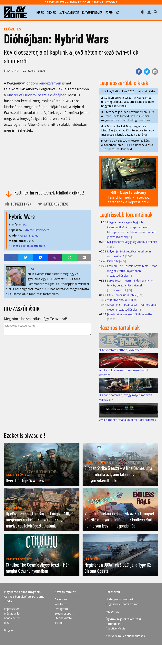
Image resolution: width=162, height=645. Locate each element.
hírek (40, 12)
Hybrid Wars (22, 216)
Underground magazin (120, 599)
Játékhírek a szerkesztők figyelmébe (129, 314)
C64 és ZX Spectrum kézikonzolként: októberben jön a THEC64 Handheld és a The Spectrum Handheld (127, 145)
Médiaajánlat (12, 613)
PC (25, 224)
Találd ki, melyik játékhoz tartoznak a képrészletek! (129, 197)
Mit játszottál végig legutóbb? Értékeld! (132, 242)
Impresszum (12, 609)
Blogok (8, 630)
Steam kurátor (64, 618)
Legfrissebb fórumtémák (126, 214)
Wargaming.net (28, 235)
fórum (109, 12)
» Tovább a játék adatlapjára (27, 245)
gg (117, 12)
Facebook (61, 599)
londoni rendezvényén (43, 83)
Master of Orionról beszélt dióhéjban (36, 95)
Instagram (61, 609)
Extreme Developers (36, 230)
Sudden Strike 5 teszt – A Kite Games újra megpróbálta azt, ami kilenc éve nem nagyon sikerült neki (127, 102)
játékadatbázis (69, 12)
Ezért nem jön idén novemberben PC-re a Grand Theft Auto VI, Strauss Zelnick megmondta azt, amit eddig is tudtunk (128, 116)
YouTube (60, 604)
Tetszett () (18, 204)
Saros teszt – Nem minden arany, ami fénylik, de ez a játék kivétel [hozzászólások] (131, 285)
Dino (15, 70)
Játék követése (53, 204)
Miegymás (112, 611)
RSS (6, 623)
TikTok (59, 623)
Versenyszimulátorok (120, 300)
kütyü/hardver (92, 12)
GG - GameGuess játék (121, 295)
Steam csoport (64, 613)
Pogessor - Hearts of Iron (122, 604)
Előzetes (12, 29)
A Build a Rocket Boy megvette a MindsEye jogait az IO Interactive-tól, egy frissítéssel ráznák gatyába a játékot (127, 130)
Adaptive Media (115, 628)
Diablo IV (112, 261)
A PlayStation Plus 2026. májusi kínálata (128, 91)
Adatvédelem (12, 618)
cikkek (51, 12)
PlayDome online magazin (22, 592)
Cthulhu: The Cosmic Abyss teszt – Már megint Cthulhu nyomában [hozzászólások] (132, 270)
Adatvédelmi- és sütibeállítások (125, 636)
